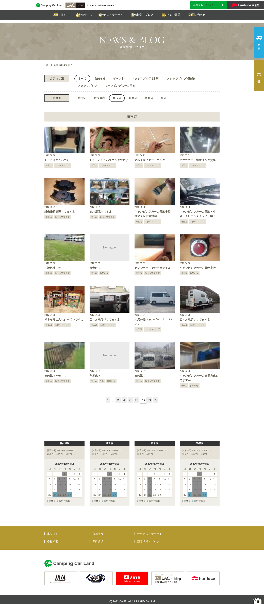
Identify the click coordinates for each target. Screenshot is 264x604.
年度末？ (95, 375)
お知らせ (100, 78)
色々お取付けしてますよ (105, 319)
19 (116, 400)
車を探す (52, 530)
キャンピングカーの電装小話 (198, 267)
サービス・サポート (149, 530)
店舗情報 (97, 530)
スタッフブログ (87, 85)
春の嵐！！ (141, 375)
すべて (82, 78)
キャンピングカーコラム (120, 85)
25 (158, 400)
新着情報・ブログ (148, 538)
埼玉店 (117, 98)
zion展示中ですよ (101, 211)
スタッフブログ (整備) (181, 78)
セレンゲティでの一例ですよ (153, 267)
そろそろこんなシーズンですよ (63, 319)
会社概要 (52, 538)
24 (151, 400)
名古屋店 (99, 98)
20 (123, 400)
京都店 (149, 98)
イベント (118, 78)
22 (137, 400)
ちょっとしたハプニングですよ (109, 160)
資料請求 (97, 538)
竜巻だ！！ (96, 267)
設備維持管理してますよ (59, 211)
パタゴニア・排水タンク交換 (198, 160)
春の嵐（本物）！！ (56, 375)
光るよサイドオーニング (150, 160)
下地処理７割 (52, 267)
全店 (163, 98)
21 (130, 400)
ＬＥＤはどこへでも (56, 160)
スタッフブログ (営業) (145, 78)
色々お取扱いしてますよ (195, 319)
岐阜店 (133, 98)
